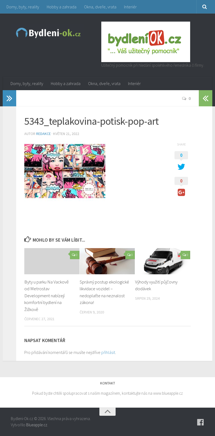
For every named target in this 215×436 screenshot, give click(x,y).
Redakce (43, 133)
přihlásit (108, 352)
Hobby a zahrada (61, 6)
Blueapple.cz (36, 424)
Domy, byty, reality (22, 6)
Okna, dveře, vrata (100, 6)
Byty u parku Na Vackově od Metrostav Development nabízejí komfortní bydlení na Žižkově (46, 295)
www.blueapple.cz (168, 393)
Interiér (130, 6)
